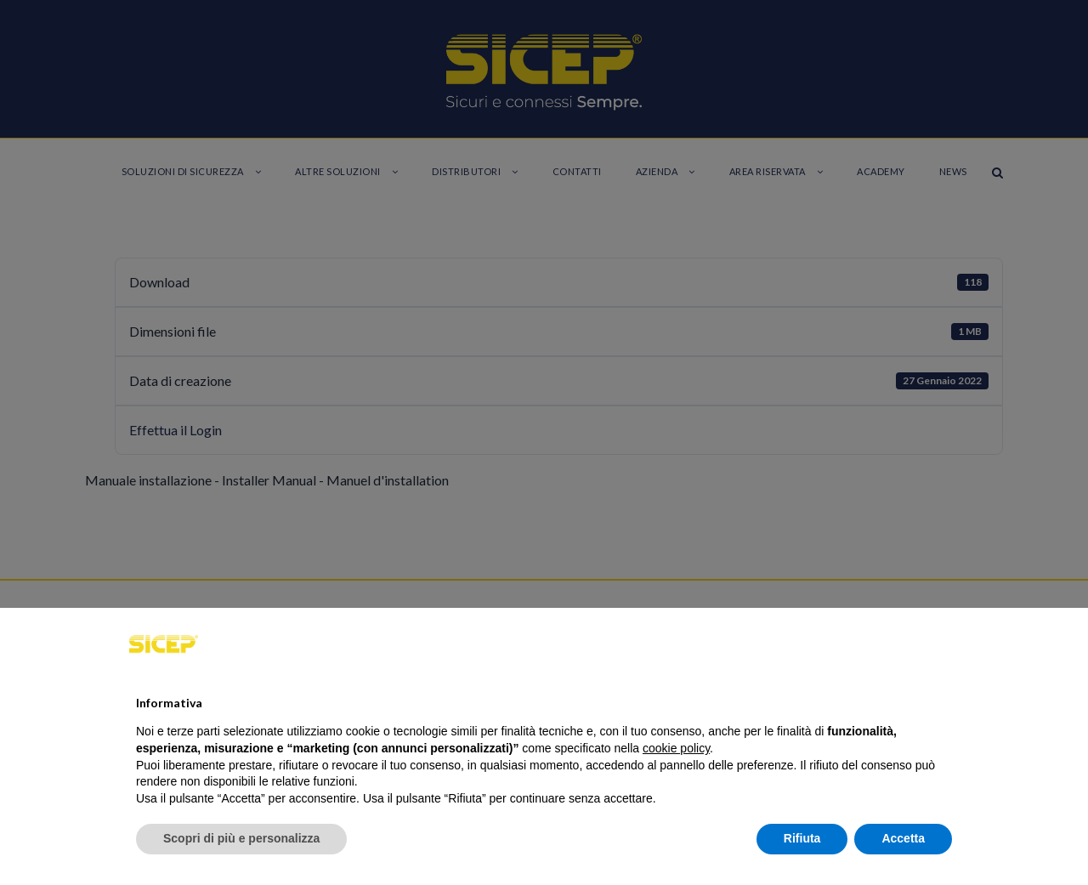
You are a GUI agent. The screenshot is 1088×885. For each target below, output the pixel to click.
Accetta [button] (903, 838)
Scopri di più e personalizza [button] (241, 838)
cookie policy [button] (676, 748)
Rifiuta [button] (802, 838)
